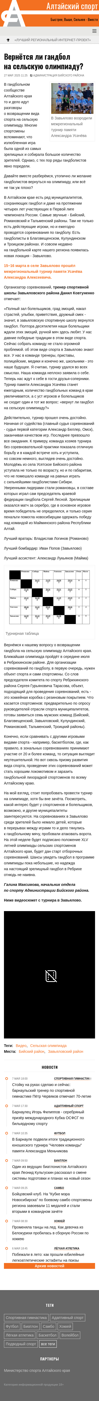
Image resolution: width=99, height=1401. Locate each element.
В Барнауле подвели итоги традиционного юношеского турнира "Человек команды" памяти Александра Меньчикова (48, 1145)
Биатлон (30, 1326)
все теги (48, 1344)
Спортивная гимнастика (26, 1318)
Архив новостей (49, 1266)
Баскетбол (47, 1335)
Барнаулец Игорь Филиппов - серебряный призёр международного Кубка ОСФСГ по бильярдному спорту (48, 1118)
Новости (50, 1067)
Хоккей (65, 1326)
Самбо (48, 1326)
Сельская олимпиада (48, 1046)
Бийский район (31, 1051)
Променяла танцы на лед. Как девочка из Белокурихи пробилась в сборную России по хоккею (50, 1233)
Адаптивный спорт (67, 1318)
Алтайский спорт (72, 6)
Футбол (12, 1326)
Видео (21, 1046)
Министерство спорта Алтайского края (37, 1370)
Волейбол (70, 1335)
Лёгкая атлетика (20, 1335)
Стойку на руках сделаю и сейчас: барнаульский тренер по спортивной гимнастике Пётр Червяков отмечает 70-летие (51, 1090)
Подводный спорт (21, 1344)
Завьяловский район (65, 1051)
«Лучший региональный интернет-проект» (53, 40)
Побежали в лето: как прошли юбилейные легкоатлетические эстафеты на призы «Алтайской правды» (48, 1260)
